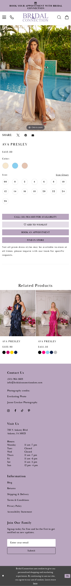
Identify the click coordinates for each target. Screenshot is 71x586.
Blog (9, 482)
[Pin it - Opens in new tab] (25, 135)
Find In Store (35, 240)
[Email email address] (31, 543)
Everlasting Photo (16, 396)
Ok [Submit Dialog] (67, 576)
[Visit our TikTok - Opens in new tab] (22, 410)
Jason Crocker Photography (22, 402)
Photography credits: (18, 390)
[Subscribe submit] (31, 550)
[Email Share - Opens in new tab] (32, 135)
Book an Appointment (35, 232)
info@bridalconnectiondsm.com (24, 382)
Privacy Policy (14, 506)
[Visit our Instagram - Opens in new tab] (8, 410)
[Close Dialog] (3, 576)
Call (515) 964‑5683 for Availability (35, 217)
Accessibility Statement (19, 511)
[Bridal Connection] (36, 17)
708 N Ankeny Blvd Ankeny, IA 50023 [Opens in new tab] (17, 431)
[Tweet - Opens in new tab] (18, 135)
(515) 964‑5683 (15, 379)
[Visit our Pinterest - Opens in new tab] (29, 410)
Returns (11, 488)
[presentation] (17, 313)
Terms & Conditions (18, 500)
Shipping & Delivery (18, 494)
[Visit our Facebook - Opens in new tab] (15, 410)
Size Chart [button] (62, 174)
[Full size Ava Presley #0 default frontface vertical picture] (35, 78)
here (35, 583)
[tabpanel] (35, 78)
